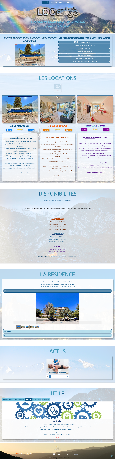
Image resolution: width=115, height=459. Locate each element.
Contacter (44, 256)
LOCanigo (62, 2)
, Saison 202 (59, 219)
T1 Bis (53, 219)
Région (69, 2)
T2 (52, 234)
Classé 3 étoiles (90, 138)
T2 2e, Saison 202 (57, 246)
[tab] (8, 399)
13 (64, 376)
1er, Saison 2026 (58, 234)
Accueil (45, 2)
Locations (53, 2)
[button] (84, 42)
